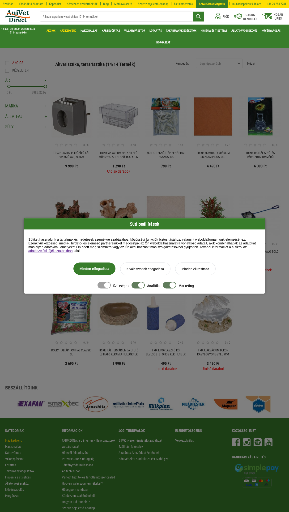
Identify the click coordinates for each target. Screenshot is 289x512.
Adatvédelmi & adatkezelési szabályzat (144, 459)
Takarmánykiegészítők (19, 471)
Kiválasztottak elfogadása (145, 269)
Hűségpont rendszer (75, 489)
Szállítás (8, 4)
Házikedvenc (13, 440)
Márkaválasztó (123, 4)
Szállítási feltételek (131, 446)
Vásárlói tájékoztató (31, 4)
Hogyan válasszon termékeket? (82, 483)
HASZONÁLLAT (89, 30)
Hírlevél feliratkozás (75, 452)
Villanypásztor (14, 459)
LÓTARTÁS (155, 30)
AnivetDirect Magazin (212, 4)
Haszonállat (13, 446)
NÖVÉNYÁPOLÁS (271, 30)
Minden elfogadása (94, 269)
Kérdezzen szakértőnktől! (82, 4)
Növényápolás (14, 489)
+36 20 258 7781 (276, 3)
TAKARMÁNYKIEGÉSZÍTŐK (181, 30)
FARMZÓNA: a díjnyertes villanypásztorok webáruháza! (88, 443)
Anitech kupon (71, 471)
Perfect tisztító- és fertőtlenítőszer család (88, 477)
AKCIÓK (51, 30)
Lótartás (10, 465)
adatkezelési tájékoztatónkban (50, 251)
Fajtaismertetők (183, 4)
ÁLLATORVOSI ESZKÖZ (244, 30)
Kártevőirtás (13, 452)
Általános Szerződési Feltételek (139, 452)
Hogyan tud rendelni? (76, 501)
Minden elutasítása (195, 269)
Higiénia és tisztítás (18, 477)
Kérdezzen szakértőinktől (78, 495)
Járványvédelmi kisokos (77, 465)
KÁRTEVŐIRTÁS (111, 30)
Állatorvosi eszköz (17, 483)
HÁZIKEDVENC (68, 30)
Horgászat (12, 495)
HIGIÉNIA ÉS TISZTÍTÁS (214, 30)
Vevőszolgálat (184, 440)
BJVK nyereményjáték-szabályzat (140, 440)
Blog (106, 4)
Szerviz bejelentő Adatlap (153, 4)
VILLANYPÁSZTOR (134, 30)
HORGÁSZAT (163, 42)
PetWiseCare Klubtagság (78, 459)
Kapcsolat (55, 4)
